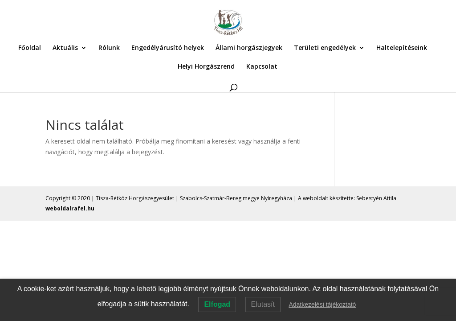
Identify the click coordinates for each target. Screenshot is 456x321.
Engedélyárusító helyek (167, 48)
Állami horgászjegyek (249, 48)
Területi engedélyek (325, 48)
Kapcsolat (261, 66)
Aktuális (65, 48)
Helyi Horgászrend (206, 66)
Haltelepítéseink (401, 48)
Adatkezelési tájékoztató (322, 304)
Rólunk (109, 48)
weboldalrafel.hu (69, 208)
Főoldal (29, 48)
